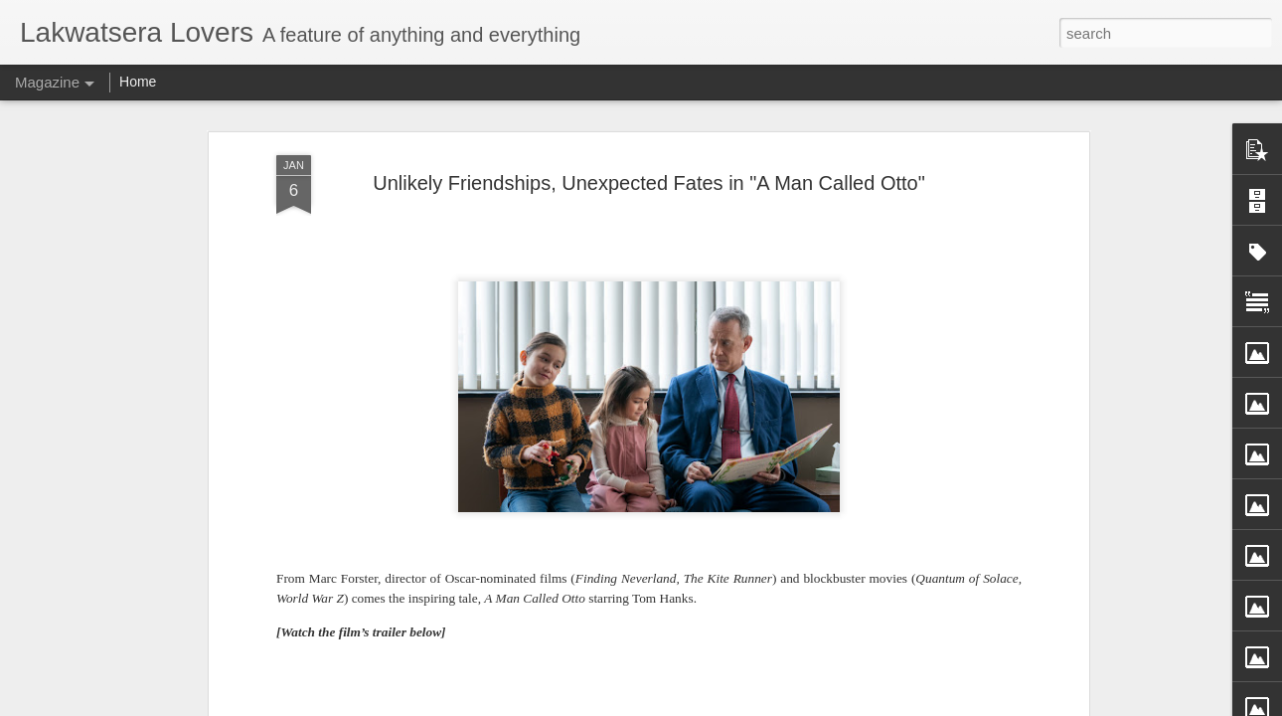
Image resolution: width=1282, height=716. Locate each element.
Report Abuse (788, 705)
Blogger (731, 705)
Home (137, 82)
